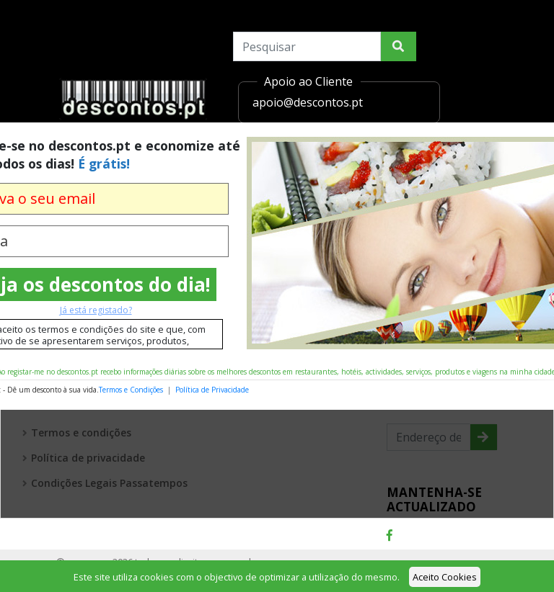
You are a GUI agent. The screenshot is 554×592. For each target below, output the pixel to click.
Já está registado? (96, 310)
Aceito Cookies (445, 576)
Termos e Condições (131, 390)
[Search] (307, 46)
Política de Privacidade (212, 390)
